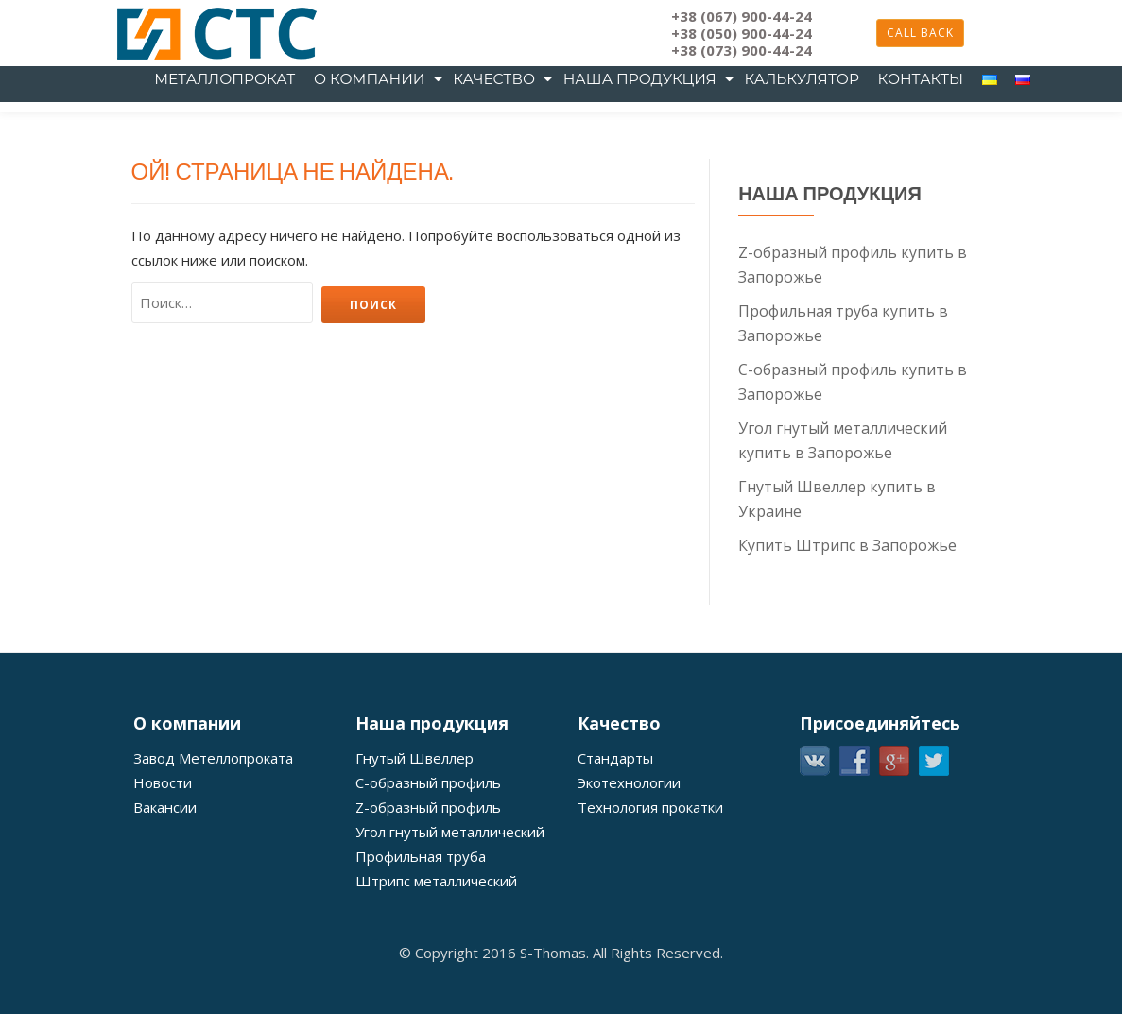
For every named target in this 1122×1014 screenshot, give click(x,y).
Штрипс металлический (436, 986)
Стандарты (615, 863)
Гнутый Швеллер (414, 863)
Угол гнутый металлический (449, 937)
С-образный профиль (428, 888)
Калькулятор (802, 79)
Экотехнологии (629, 888)
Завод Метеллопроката (213, 863)
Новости (162, 888)
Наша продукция (639, 79)
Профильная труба (420, 962)
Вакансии (165, 912)
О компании (369, 79)
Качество (494, 79)
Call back (920, 33)
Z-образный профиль (428, 912)
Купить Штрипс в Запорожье (847, 651)
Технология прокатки (650, 912)
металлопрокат (224, 79)
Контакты (920, 79)
